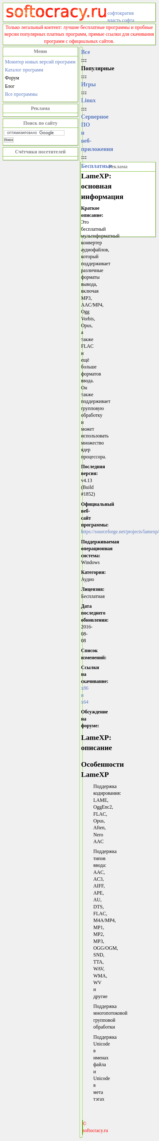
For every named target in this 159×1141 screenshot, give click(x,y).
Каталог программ (24, 69)
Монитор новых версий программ (40, 61)
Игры (88, 84)
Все (85, 52)
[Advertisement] (118, 203)
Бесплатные (96, 166)
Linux (88, 100)
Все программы (21, 94)
